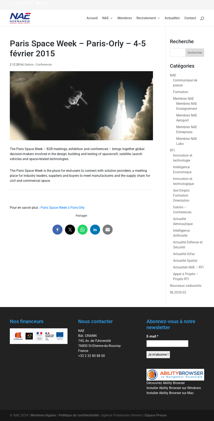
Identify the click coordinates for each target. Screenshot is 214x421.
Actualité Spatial (185, 261)
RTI (172, 150)
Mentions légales (43, 415)
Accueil (92, 18)
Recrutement (146, 18)
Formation (180, 92)
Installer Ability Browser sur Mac (170, 393)
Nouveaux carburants (185, 286)
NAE (105, 18)
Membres (124, 18)
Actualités (172, 18)
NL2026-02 (178, 292)
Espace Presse (156, 415)
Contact (190, 18)
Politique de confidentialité (79, 415)
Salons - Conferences (38, 64)
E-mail (152, 336)
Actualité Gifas (184, 254)
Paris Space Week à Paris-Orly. (63, 208)
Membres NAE (183, 99)
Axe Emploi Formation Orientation (181, 195)
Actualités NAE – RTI (188, 267)
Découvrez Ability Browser (165, 383)
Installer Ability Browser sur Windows (173, 388)
